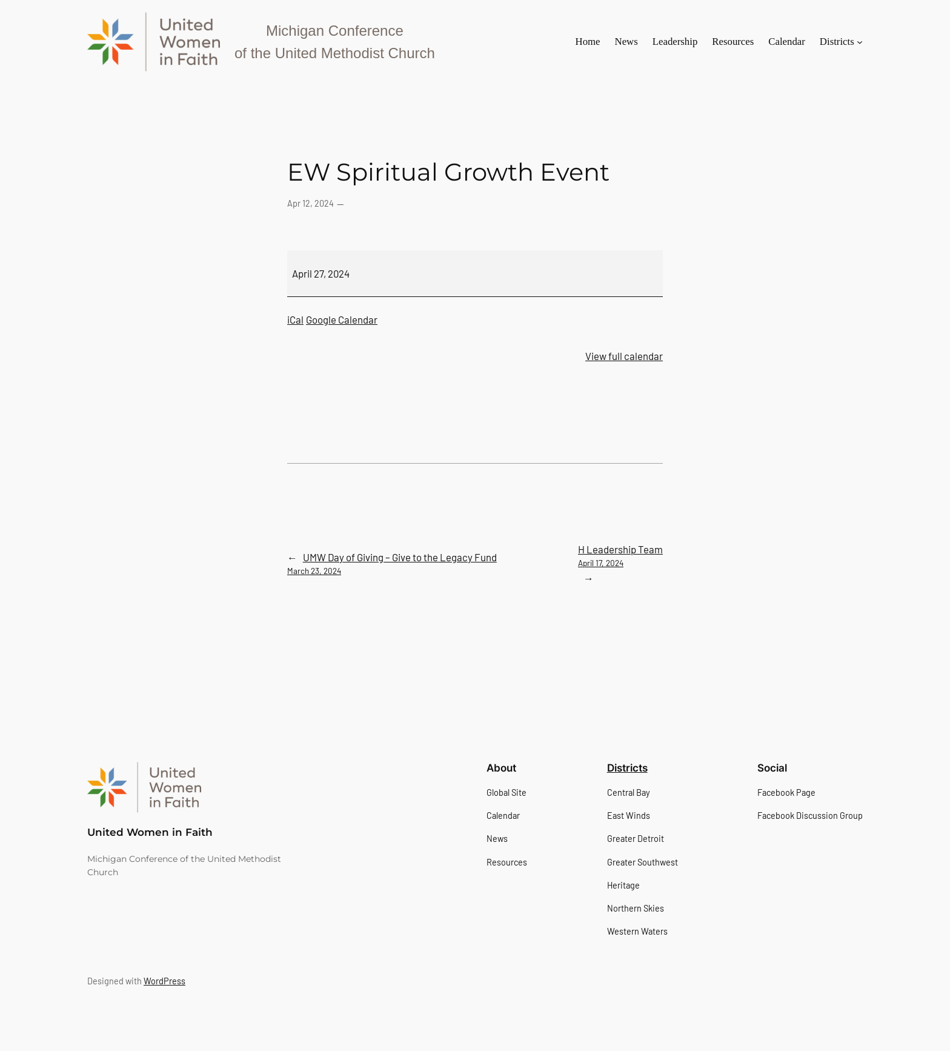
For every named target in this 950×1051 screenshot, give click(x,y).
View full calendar (624, 356)
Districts (627, 768)
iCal (295, 319)
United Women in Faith (150, 832)
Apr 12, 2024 (310, 203)
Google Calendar (341, 319)
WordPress (164, 981)
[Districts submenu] (860, 42)
